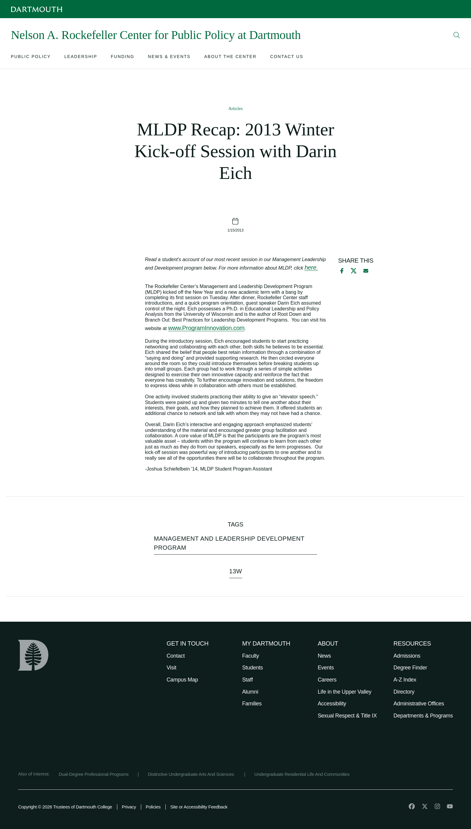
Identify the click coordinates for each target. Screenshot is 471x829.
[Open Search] (456, 35)
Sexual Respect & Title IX (347, 716)
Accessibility (332, 704)
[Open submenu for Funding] (123, 58)
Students (252, 668)
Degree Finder (410, 668)
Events (326, 668)
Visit (171, 668)
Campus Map (182, 680)
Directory (404, 692)
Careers (327, 680)
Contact (176, 656)
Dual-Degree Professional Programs (93, 774)
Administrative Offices (419, 704)
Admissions (407, 656)
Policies (153, 806)
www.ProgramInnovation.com (206, 328)
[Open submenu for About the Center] (230, 58)
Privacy (129, 806)
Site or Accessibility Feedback (198, 806)
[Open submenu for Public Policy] (31, 58)
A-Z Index (405, 680)
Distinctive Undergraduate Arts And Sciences (191, 774)
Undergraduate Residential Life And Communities (301, 774)
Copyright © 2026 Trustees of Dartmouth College (65, 806)
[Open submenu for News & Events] (169, 58)
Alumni (250, 692)
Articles (235, 108)
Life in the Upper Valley (345, 692)
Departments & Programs (423, 716)
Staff (247, 680)
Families (252, 704)
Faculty (250, 656)
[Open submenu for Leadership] (80, 58)
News (324, 656)
